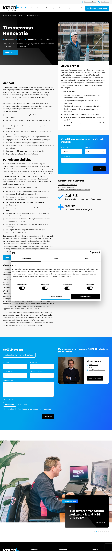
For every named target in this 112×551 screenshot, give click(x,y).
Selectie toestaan (56, 296)
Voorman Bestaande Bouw (67, 185)
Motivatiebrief (8, 380)
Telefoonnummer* (36, 371)
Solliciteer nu (10, 52)
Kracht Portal (103, 2)
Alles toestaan (85, 296)
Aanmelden (99, 169)
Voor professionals (37, 8)
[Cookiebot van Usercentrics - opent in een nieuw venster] (91, 252)
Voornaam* (7, 362)
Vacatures (25, 8)
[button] (94, 531)
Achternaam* (34, 362)
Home (5, 15)
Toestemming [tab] (26, 259)
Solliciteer (48, 417)
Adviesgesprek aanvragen (97, 8)
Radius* (87, 147)
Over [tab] (86, 259)
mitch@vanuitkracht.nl (97, 370)
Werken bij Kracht (89, 2)
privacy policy (47, 409)
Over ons (62, 8)
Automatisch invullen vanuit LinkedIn (19, 355)
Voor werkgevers (52, 8)
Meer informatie (95, 378)
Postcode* (65, 147)
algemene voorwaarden (30, 409)
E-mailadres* (65, 156)
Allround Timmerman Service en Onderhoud (74, 190)
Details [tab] (56, 259)
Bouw (21, 15)
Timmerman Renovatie (66, 187)
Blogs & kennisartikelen (75, 8)
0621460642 (93, 365)
